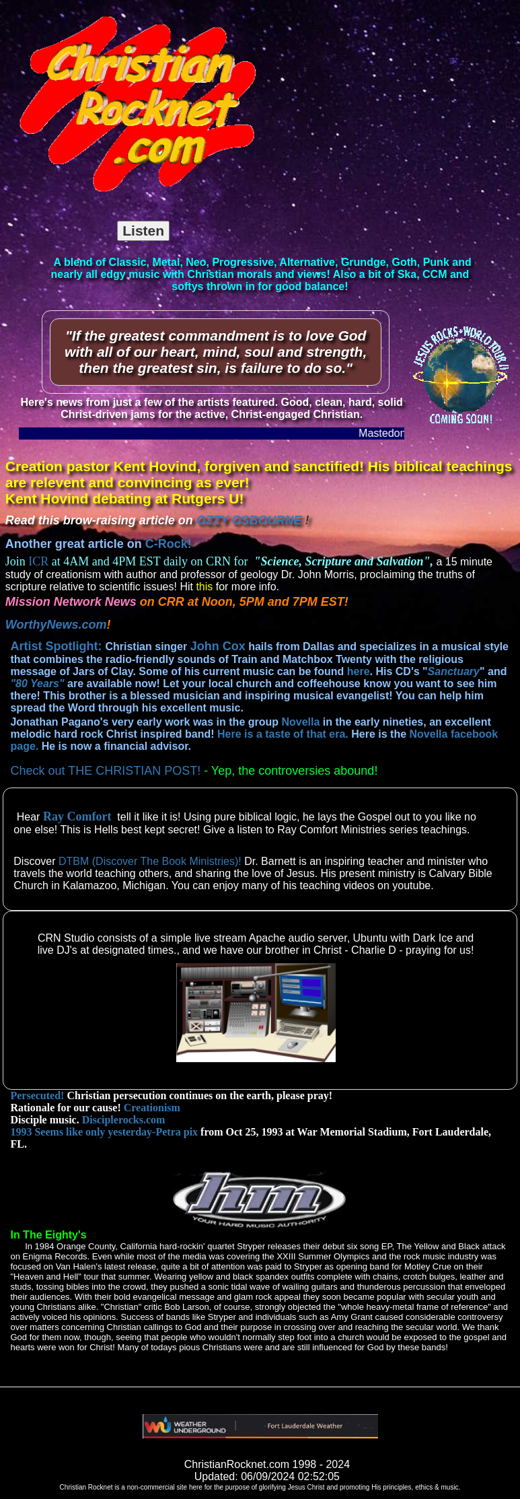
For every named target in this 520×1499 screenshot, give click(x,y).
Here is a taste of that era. (282, 734)
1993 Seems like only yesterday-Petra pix (104, 1132)
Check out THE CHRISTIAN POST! (105, 770)
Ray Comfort (77, 816)
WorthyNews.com (56, 624)
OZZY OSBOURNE (249, 520)
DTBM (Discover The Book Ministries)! (150, 861)
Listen (143, 230)
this (203, 586)
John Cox (218, 646)
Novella (300, 722)
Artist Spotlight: (57, 646)
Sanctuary (454, 671)
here (358, 671)
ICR (38, 561)
